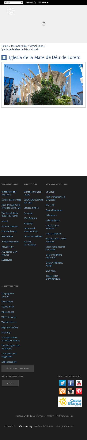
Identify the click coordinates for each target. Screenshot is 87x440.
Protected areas (8, 231)
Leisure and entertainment (31, 230)
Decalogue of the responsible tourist (10, 339)
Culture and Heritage (11, 199)
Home (4, 45)
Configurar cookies (45, 415)
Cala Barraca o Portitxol (52, 227)
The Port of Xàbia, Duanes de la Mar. (10, 214)
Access (10, 383)
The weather (7, 301)
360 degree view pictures (9, 253)
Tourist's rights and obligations (10, 347)
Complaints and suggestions (8, 355)
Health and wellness (33, 236)
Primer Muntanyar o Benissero (55, 198)
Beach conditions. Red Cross (54, 256)
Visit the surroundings (30, 243)
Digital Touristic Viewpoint (8, 193)
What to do (30, 184)
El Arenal (50, 204)
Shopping (28, 223)
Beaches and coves (56, 184)
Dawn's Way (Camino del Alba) (33, 201)
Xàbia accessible (8, 361)
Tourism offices (8, 322)
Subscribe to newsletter (18, 368)
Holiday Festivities (10, 241)
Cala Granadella (53, 233)
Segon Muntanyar (54, 210)
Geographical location (7, 295)
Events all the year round (32, 193)
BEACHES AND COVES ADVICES (56, 240)
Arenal (4, 221)
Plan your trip (9, 286)
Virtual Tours (36, 45)
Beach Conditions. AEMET (54, 264)
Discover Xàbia (19, 45)
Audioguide (6, 259)
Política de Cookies (44, 426)
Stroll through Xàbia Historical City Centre (11, 206)
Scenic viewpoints (9, 226)
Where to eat (7, 311)
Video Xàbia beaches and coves (55, 248)
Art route (28, 213)
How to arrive (7, 306)
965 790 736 (10, 426)
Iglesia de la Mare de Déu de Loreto (20, 49)
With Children (30, 218)
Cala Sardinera (53, 220)
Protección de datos (25, 415)
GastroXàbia (7, 236)
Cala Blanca (51, 215)
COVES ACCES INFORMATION (53, 277)
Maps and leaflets (9, 327)
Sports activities (31, 207)
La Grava (50, 191)
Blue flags (50, 270)
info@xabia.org (25, 426)
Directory (5, 332)
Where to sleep (8, 317)
